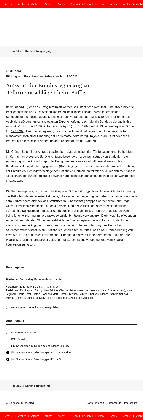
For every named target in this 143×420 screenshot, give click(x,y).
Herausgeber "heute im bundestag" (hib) (34, 307)
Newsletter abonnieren (24, 332)
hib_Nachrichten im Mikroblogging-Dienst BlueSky (40, 345)
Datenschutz (114, 402)
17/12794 (80, 126)
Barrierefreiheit (95, 402)
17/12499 (15, 131)
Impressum (130, 402)
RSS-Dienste (18, 339)
